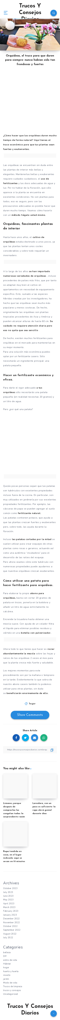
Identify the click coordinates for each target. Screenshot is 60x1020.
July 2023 (8, 892)
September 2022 (11, 930)
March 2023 (9, 907)
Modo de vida (10, 982)
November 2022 (11, 922)
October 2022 (10, 926)
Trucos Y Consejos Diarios (30, 12)
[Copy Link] (30, 749)
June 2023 (8, 896)
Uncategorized (10, 994)
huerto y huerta (11, 971)
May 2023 (8, 899)
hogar (32, 704)
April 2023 (8, 903)
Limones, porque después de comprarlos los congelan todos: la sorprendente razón (14, 810)
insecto (7, 975)
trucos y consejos (12, 990)
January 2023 (10, 914)
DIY (5, 956)
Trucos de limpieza (12, 986)
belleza (7, 952)
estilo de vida (10, 960)
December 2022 (11, 918)
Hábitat (7, 963)
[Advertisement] (30, 102)
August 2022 (9, 933)
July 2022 (8, 937)
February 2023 (10, 911)
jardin (6, 979)
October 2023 (10, 888)
